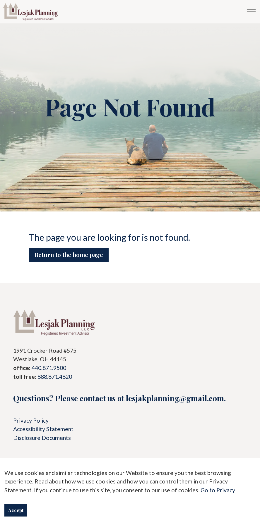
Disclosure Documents (42, 437)
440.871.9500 (49, 367)
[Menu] (251, 11)
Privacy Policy (31, 420)
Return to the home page (69, 255)
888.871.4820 (54, 376)
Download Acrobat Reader (130, 506)
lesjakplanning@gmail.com (175, 398)
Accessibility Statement (43, 429)
